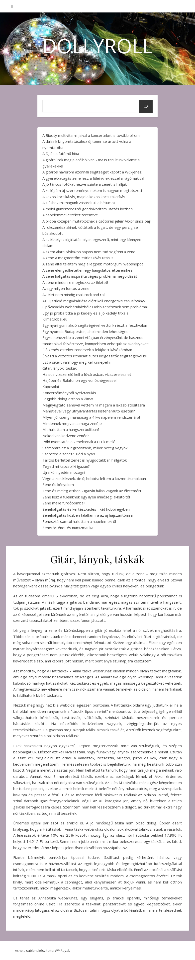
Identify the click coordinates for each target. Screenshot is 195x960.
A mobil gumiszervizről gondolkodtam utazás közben (87, 208)
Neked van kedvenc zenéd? (65, 435)
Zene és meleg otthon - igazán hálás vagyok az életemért (91, 490)
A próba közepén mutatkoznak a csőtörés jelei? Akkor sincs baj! (96, 221)
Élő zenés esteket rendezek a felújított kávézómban (87, 349)
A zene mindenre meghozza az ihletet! (75, 282)
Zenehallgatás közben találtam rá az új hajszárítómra (87, 515)
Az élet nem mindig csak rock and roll (73, 294)
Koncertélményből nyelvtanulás (69, 392)
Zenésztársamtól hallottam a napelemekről (79, 521)
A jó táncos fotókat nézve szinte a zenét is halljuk (84, 184)
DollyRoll (97, 46)
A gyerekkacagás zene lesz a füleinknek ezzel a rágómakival (93, 178)
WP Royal (62, 950)
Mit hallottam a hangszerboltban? (70, 429)
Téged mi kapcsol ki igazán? (66, 466)
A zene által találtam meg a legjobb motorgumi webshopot (92, 263)
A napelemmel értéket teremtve (70, 214)
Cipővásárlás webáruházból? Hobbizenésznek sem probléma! (95, 306)
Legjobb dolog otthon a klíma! (67, 398)
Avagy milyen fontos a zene (66, 288)
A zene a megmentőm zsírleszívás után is (77, 257)
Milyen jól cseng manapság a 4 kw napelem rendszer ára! (91, 417)
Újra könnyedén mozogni (63, 472)
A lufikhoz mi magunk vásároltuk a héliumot (78, 202)
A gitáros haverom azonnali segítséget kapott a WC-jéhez (92, 171)
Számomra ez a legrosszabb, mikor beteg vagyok (84, 447)
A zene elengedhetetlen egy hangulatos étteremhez (87, 270)
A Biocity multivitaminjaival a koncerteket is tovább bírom (91, 135)
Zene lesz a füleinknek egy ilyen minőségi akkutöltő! (86, 496)
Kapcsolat (50, 386)
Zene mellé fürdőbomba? (63, 502)
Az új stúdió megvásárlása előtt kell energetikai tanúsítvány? (94, 300)
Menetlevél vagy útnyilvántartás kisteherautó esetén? (88, 410)
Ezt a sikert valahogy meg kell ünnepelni (76, 362)
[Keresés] (146, 106)
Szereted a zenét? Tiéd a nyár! (68, 453)
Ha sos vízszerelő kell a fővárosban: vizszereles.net (86, 374)
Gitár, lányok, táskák (59, 368)
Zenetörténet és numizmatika (67, 527)
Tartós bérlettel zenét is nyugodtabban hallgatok (84, 460)
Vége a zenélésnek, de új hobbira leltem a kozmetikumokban (94, 478)
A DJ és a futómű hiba (60, 153)
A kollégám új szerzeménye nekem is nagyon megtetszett (92, 190)
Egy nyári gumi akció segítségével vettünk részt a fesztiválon (94, 325)
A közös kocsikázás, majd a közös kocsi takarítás (83, 196)
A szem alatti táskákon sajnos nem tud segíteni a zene (88, 251)
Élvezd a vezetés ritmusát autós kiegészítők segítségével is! (94, 355)
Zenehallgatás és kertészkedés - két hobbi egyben (86, 509)
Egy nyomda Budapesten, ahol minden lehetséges (85, 331)
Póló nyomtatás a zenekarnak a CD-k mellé (78, 441)
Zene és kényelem (58, 484)
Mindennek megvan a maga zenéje (72, 423)
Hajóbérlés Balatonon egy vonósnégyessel (79, 380)
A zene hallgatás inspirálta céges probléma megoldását (89, 276)
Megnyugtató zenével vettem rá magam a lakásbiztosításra (93, 404)
